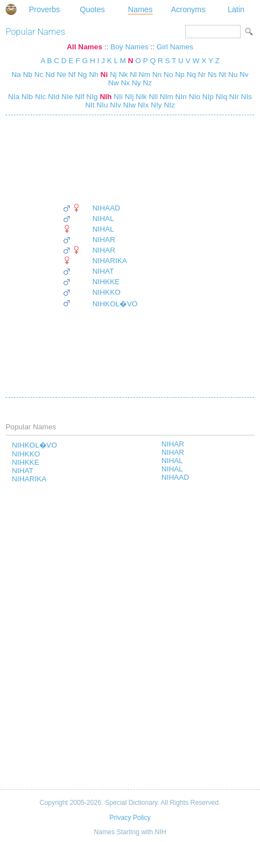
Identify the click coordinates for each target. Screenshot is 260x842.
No (168, 74)
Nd (50, 74)
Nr (202, 74)
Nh (93, 74)
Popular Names (35, 32)
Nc (38, 74)
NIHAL (103, 218)
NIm (165, 97)
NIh (105, 97)
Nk (123, 74)
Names (140, 9)
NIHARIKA (109, 260)
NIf (79, 97)
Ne (61, 74)
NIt (90, 105)
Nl (133, 74)
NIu (101, 105)
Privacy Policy (130, 818)
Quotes (92, 9)
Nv (244, 74)
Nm (144, 74)
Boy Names (130, 47)
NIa (14, 97)
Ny (136, 83)
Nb (27, 74)
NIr (233, 97)
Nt (222, 74)
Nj (113, 74)
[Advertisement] (100, 159)
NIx (142, 105)
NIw (128, 105)
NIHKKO (106, 292)
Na (16, 74)
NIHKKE (105, 282)
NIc (39, 97)
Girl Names (175, 47)
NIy (155, 105)
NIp (207, 97)
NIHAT (103, 271)
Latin (235, 9)
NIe (65, 97)
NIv (114, 105)
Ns (212, 74)
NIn (179, 97)
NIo (193, 97)
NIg (90, 97)
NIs (245, 97)
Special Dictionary (11, 9)
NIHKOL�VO (115, 304)
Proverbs (44, 9)
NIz (168, 105)
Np (180, 74)
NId (52, 97)
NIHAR (103, 239)
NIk (140, 97)
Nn (157, 74)
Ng (82, 74)
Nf (71, 74)
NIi (117, 97)
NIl (152, 97)
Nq (191, 74)
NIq (220, 97)
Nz (147, 83)
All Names (84, 47)
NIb (26, 97)
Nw (113, 83)
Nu (232, 74)
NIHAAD (106, 208)
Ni (104, 74)
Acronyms (188, 9)
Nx (125, 83)
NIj (128, 97)
